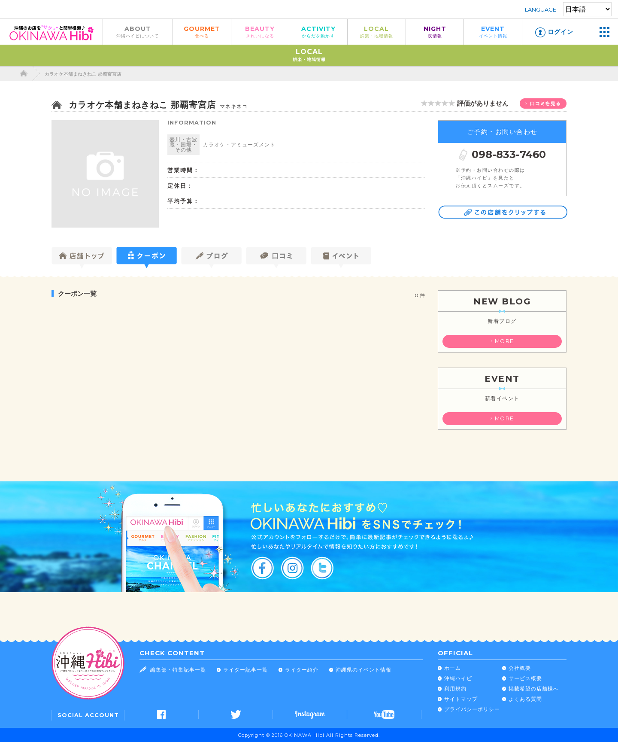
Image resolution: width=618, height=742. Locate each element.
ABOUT (138, 31)
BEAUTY (260, 31)
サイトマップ (461, 699)
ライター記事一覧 (245, 669)
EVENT (493, 31)
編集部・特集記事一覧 (178, 669)
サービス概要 (525, 678)
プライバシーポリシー (472, 709)
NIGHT (435, 31)
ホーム (452, 668)
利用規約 (455, 688)
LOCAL (377, 31)
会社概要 (520, 668)
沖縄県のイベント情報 (363, 669)
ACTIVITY (318, 31)
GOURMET (202, 31)
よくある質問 (525, 699)
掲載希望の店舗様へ (534, 688)
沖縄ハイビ (458, 678)
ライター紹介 (301, 669)
